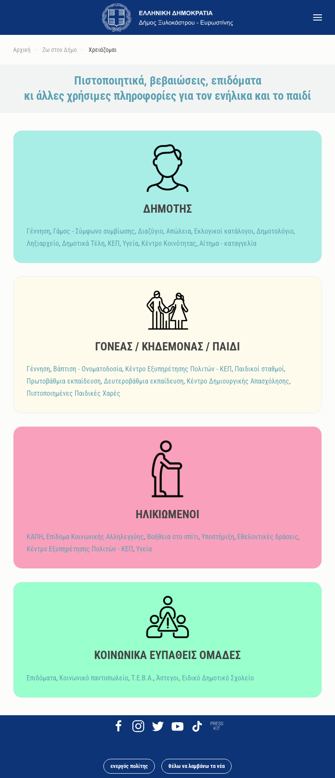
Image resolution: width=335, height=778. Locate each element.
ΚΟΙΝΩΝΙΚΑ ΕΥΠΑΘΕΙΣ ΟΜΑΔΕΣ (167, 655)
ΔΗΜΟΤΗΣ (167, 208)
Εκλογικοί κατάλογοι (223, 231)
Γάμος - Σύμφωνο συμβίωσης (94, 231)
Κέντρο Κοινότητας (168, 243)
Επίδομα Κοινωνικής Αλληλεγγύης (95, 537)
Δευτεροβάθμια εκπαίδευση (144, 381)
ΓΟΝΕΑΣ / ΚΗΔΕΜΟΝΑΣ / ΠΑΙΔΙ (167, 346)
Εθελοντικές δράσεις (267, 537)
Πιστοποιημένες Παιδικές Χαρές (73, 393)
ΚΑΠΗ (35, 537)
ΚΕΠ (114, 243)
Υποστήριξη (218, 537)
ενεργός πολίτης (129, 766)
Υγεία (130, 243)
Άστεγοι (167, 678)
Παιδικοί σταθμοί (259, 369)
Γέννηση (38, 231)
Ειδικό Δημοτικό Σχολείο (218, 678)
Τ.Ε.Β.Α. (142, 678)
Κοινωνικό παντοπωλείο (93, 678)
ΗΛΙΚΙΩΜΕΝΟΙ (167, 514)
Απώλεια (178, 231)
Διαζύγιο (150, 231)
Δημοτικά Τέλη (83, 243)
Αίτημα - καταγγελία (227, 243)
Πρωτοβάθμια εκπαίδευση (64, 381)
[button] (317, 17)
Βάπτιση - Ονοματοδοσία (87, 369)
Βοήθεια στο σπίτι (172, 537)
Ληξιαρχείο (43, 243)
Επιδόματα (41, 678)
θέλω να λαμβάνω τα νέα (196, 766)
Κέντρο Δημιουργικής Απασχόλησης (238, 381)
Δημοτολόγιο (275, 231)
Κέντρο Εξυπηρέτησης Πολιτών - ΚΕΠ (178, 369)
